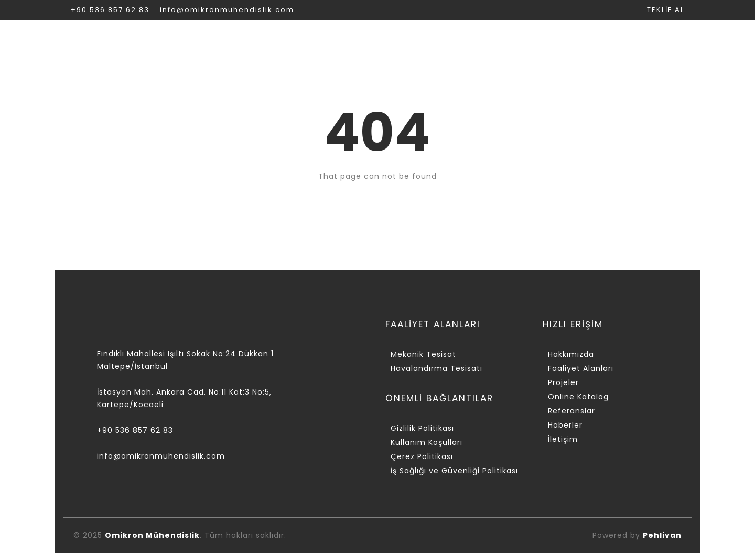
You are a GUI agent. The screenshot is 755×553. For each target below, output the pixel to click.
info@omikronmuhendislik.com (227, 10)
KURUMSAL (199, 40)
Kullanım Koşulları (426, 442)
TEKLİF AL (665, 10)
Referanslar (571, 411)
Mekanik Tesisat (423, 354)
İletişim (563, 439)
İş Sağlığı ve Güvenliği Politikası (454, 470)
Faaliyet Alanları (580, 368)
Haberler (565, 425)
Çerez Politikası (422, 456)
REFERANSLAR (586, 40)
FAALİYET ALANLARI (299, 40)
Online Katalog (578, 396)
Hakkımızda (571, 354)
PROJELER (396, 40)
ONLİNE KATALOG (487, 40)
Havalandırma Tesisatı (436, 368)
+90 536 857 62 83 (110, 10)
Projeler (563, 382)
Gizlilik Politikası (422, 428)
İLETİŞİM (664, 40)
